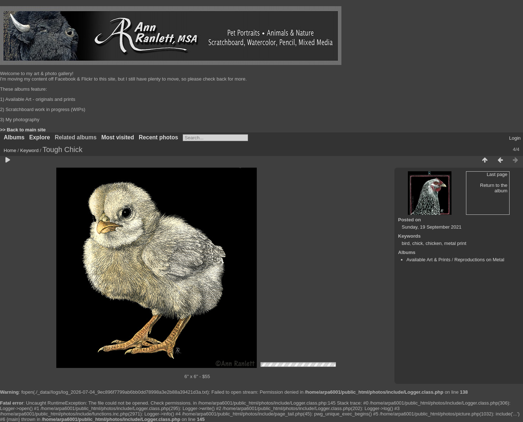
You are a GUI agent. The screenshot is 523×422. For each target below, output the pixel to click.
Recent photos (158, 137)
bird (406, 243)
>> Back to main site (23, 129)
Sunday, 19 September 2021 (432, 227)
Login (515, 138)
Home (10, 150)
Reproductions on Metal (479, 259)
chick (417, 243)
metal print (455, 243)
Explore (39, 137)
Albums (14, 137)
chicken (434, 243)
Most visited (117, 137)
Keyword (29, 150)
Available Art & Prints (428, 259)
